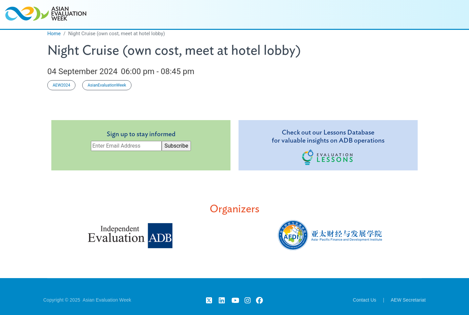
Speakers (291, 14)
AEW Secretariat (408, 300)
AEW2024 (61, 85)
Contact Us (364, 300)
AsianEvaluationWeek (107, 85)
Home (207, 14)
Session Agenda (247, 14)
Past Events (448, 14)
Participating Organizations (388, 14)
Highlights (328, 14)
